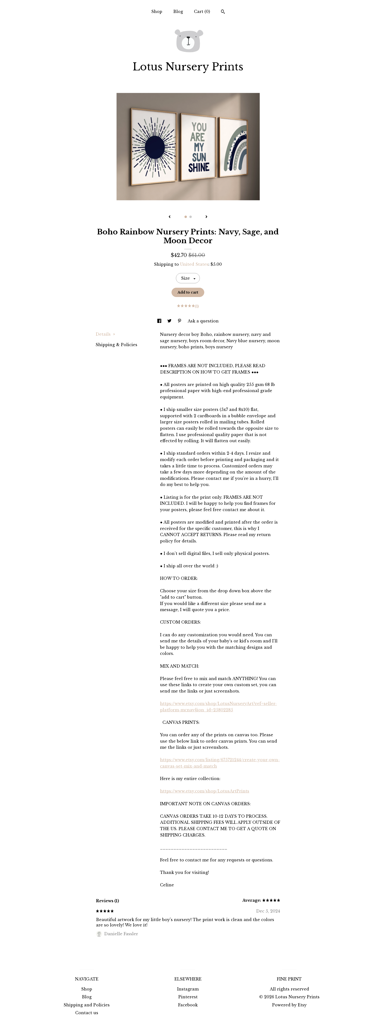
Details (105, 334)
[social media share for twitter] (170, 321)
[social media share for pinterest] (180, 321)
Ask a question (203, 321)
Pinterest (188, 996)
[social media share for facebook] (159, 321)
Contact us (86, 1012)
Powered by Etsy (289, 1004)
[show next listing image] (206, 217)
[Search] (223, 12)
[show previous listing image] (169, 217)
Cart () (202, 11)
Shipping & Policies (116, 344)
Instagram (188, 989)
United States (194, 264)
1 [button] (185, 217)
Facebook (188, 1004)
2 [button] (190, 217)
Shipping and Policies (87, 1004)
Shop (156, 11)
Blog (178, 11)
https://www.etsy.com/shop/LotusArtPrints (204, 791)
